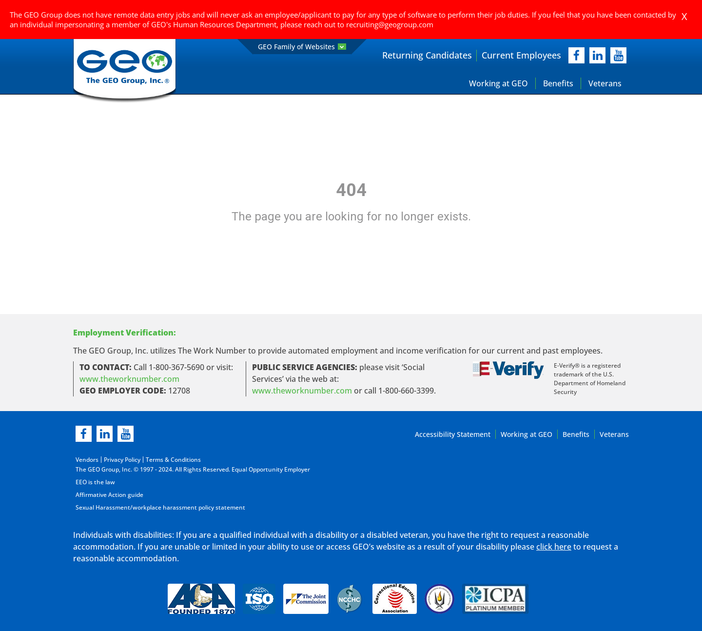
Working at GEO (498, 83)
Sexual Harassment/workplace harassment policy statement (160, 507)
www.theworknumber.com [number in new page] (302, 390)
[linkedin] (105, 434)
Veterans (605, 83)
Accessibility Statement (452, 434)
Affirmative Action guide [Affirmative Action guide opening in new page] (109, 495)
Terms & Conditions (173, 459)
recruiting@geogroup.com (389, 24)
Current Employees (521, 55)
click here (553, 546)
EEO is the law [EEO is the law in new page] (95, 482)
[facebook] (576, 55)
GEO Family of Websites (302, 46)
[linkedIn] (597, 55)
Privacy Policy (122, 459)
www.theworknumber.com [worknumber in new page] (129, 379)
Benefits (558, 83)
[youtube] (618, 55)
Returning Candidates (427, 55)
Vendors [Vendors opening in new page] (87, 459)
